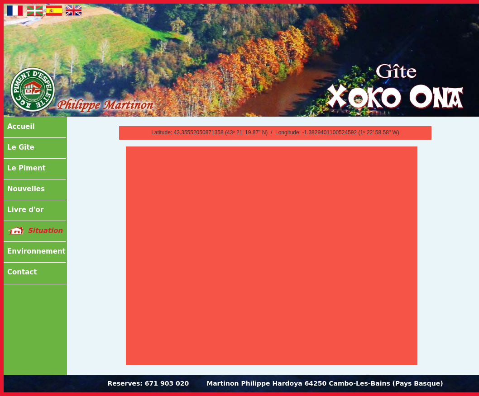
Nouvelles (26, 189)
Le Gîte (20, 147)
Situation (45, 230)
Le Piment (26, 168)
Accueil (21, 127)
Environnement (36, 251)
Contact (22, 272)
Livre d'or (25, 210)
